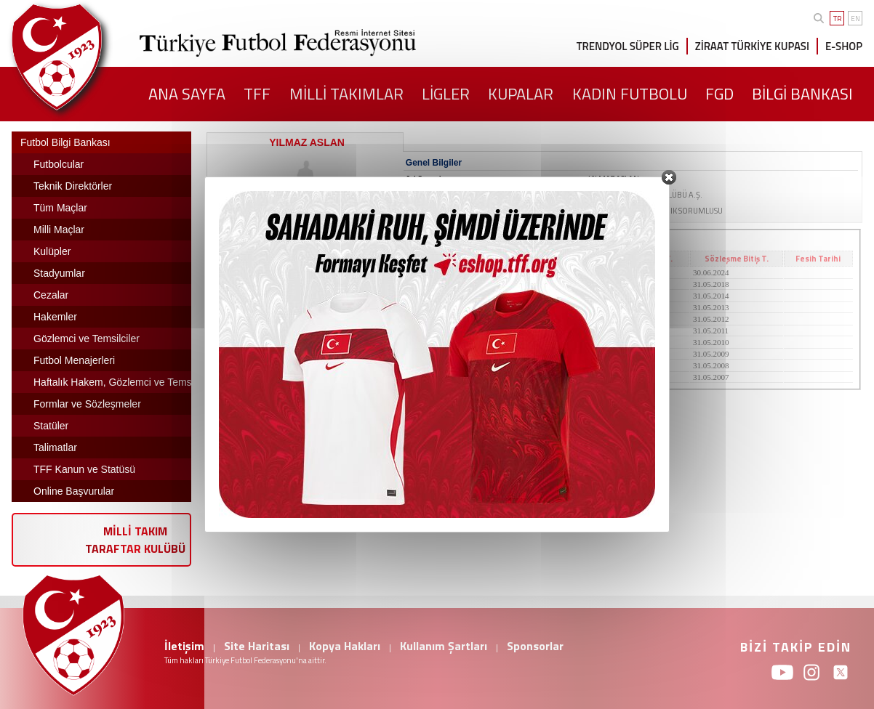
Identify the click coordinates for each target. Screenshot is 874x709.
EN (855, 18)
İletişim (184, 646)
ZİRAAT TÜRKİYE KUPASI (752, 46)
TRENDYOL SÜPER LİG (628, 46)
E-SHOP (843, 46)
